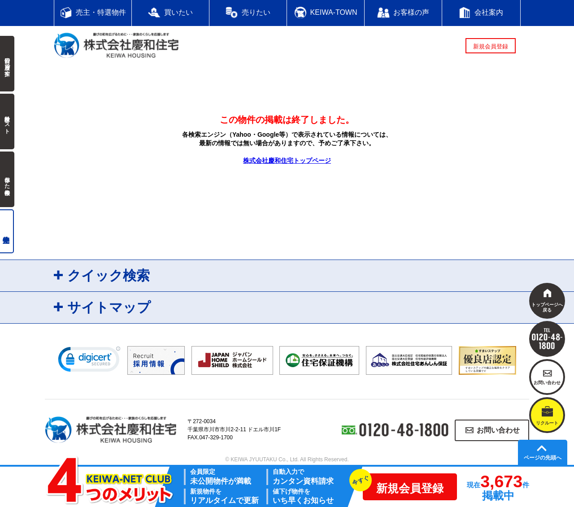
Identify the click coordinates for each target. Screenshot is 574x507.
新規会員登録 (490, 46)
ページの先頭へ (542, 458)
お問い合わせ (498, 430)
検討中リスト (7, 121)
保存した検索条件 (7, 179)
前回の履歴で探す (7, 63)
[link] (89, 361)
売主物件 (7, 231)
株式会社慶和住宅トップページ (287, 160)
